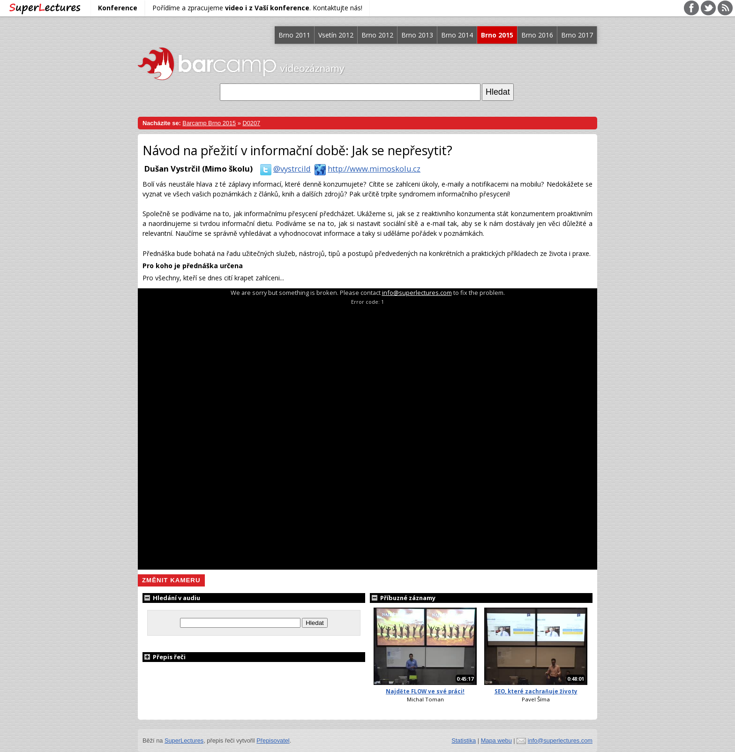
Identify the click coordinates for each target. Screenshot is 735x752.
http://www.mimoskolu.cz (365, 168)
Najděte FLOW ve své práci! (425, 691)
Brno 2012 (377, 34)
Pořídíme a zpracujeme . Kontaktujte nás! (257, 7)
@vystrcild (283, 168)
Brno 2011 (294, 34)
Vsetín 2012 (335, 34)
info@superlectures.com (417, 292)
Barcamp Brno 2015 (209, 123)
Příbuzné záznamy (402, 598)
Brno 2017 (577, 34)
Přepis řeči (164, 657)
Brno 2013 (417, 34)
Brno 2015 (497, 34)
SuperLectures (184, 740)
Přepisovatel (272, 740)
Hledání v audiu (171, 598)
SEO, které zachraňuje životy (536, 691)
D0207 (251, 123)
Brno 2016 (537, 34)
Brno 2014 (457, 34)
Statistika (463, 740)
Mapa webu (496, 740)
